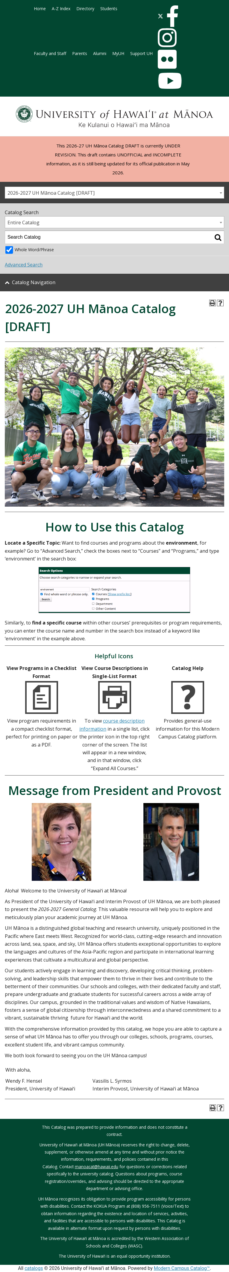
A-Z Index (61, 8)
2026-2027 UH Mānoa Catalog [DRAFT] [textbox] (51, 193)
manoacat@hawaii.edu (96, 1166)
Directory (85, 8)
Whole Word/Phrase (34, 249)
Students (108, 8)
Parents (79, 53)
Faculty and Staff (50, 53)
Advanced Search (24, 264)
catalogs (34, 1268)
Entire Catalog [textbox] (23, 222)
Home (40, 8)
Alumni (99, 53)
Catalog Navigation (33, 282)
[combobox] (114, 193)
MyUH (118, 53)
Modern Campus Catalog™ (182, 1268)
